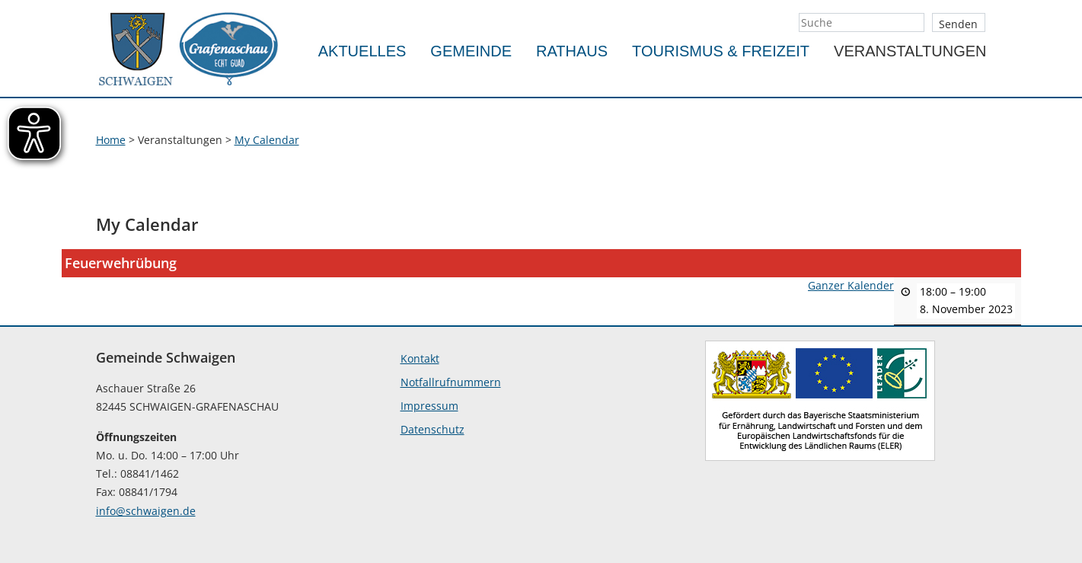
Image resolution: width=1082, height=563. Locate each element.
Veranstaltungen (910, 51)
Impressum (429, 405)
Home (111, 140)
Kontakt (420, 358)
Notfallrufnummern (451, 382)
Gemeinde (471, 51)
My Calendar (267, 140)
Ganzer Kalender (851, 286)
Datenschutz (432, 429)
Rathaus (572, 51)
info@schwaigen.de (146, 511)
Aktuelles (362, 51)
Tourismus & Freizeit (720, 51)
